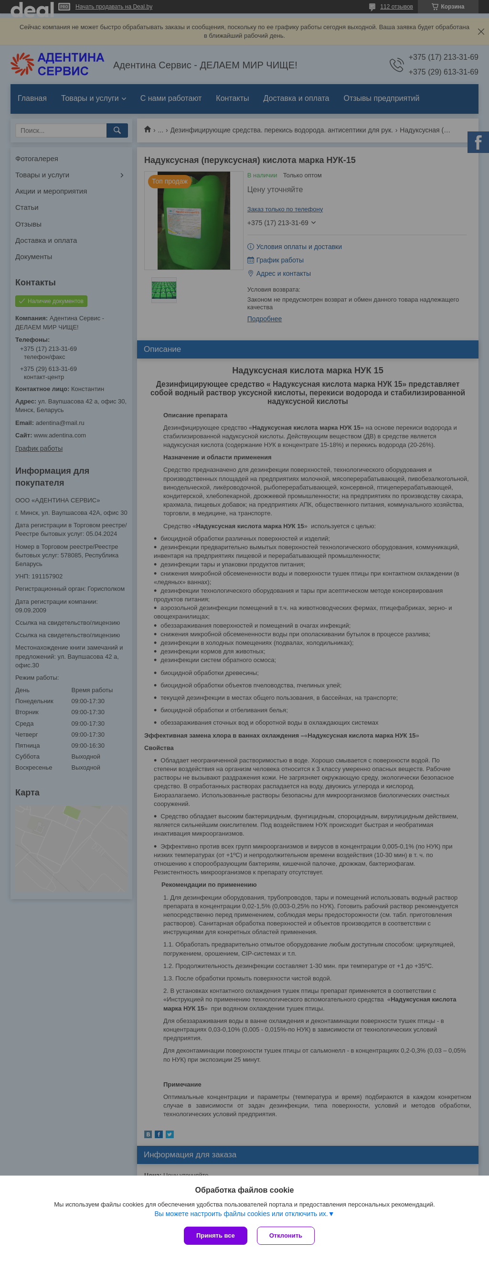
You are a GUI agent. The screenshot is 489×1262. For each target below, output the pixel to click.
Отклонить (285, 1235)
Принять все (215, 1235)
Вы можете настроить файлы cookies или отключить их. (241, 1214)
